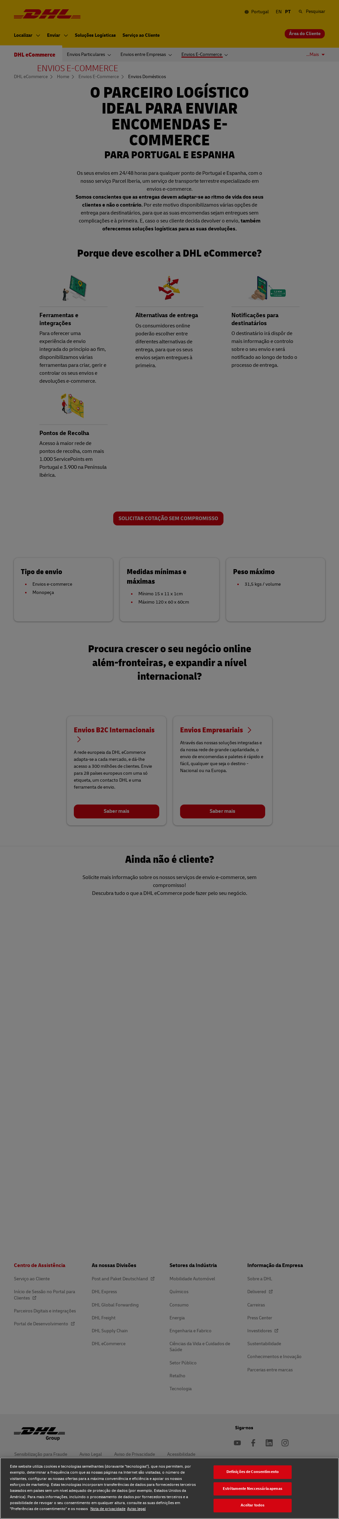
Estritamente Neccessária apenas (252, 1488)
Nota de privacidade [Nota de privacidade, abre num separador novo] (107, 1508)
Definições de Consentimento (252, 1471)
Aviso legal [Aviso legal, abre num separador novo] (136, 1508)
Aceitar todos (253, 1505)
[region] (169, 1488)
